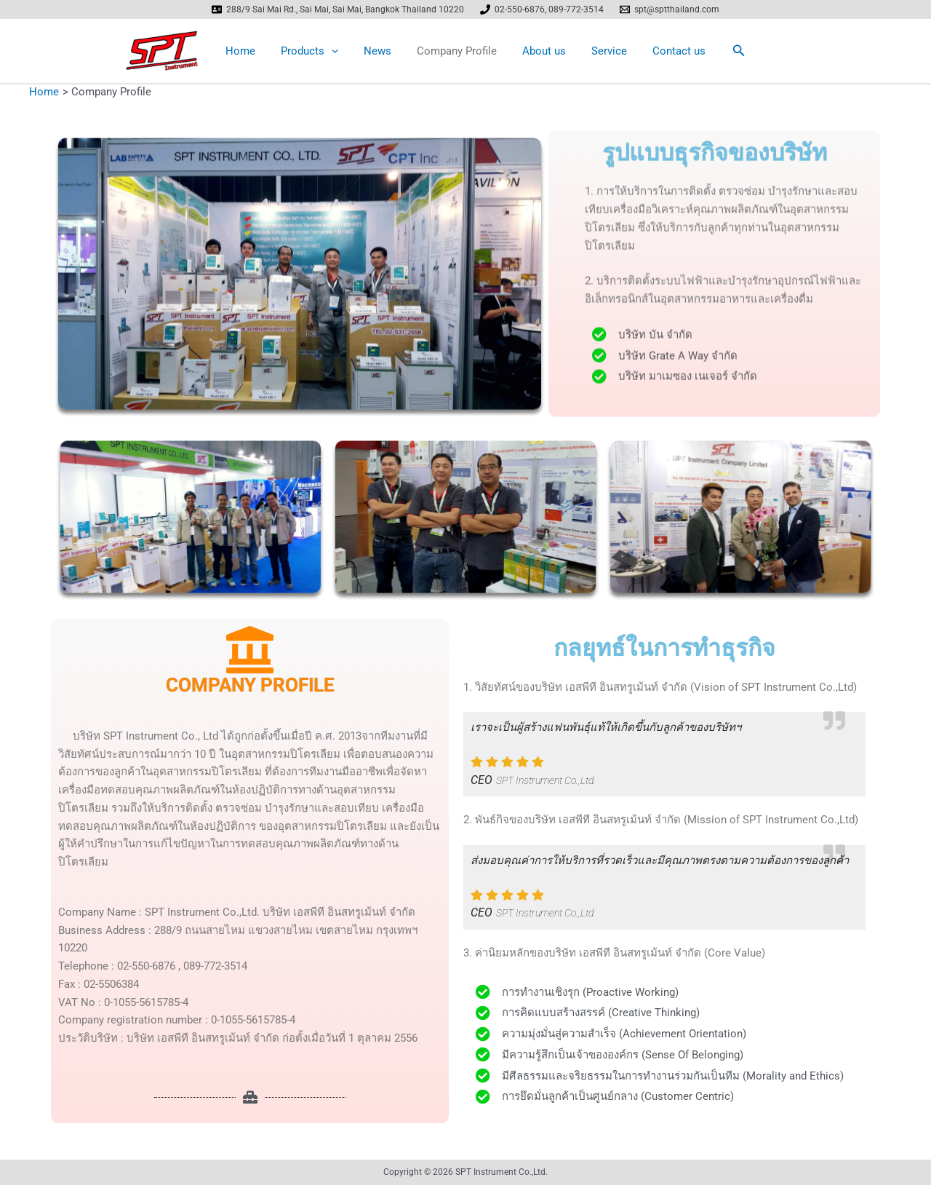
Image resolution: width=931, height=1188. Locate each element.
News (381, 52)
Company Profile (457, 52)
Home (251, 52)
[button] (726, 52)
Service (602, 52)
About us (540, 52)
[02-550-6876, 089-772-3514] (541, 9)
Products (316, 52)
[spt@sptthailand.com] (669, 9)
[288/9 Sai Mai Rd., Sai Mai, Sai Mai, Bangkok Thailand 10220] (338, 9)
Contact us (668, 52)
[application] (338, 52)
